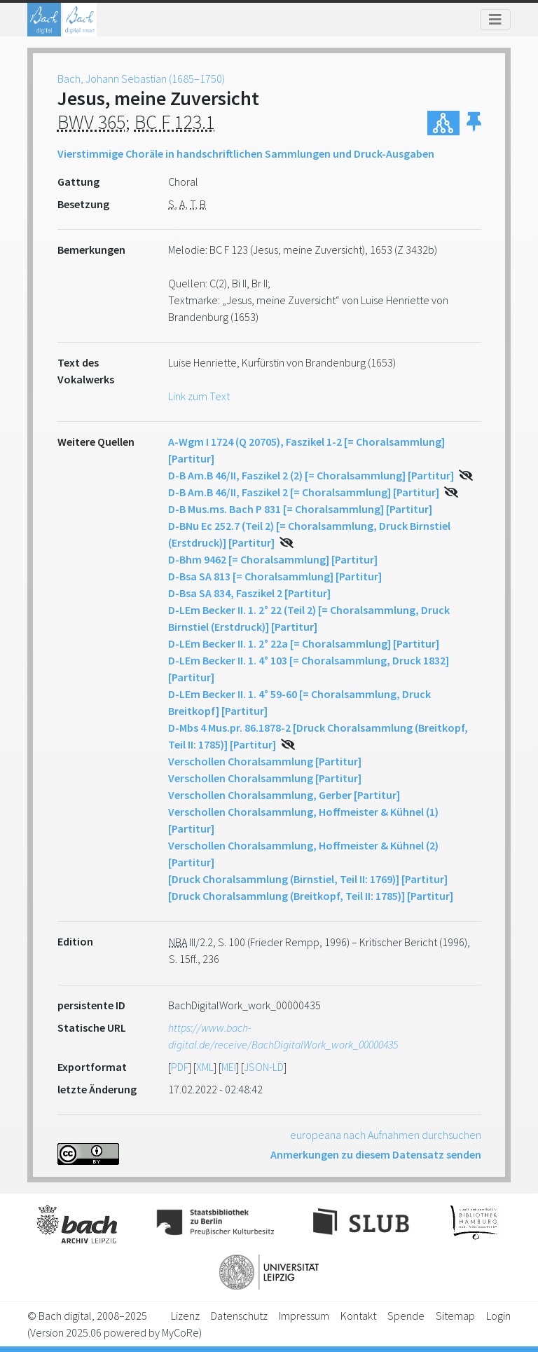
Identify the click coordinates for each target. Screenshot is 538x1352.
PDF (179, 1067)
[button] (474, 123)
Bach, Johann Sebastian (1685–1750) (141, 78)
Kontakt (358, 1316)
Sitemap (455, 1316)
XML (205, 1067)
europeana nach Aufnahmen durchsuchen (385, 1135)
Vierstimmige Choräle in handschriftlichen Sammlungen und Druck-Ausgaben (245, 153)
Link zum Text (199, 396)
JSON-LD (264, 1067)
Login (498, 1316)
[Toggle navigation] (495, 19)
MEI (228, 1067)
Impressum (304, 1316)
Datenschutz (239, 1316)
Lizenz (185, 1316)
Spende (406, 1316)
